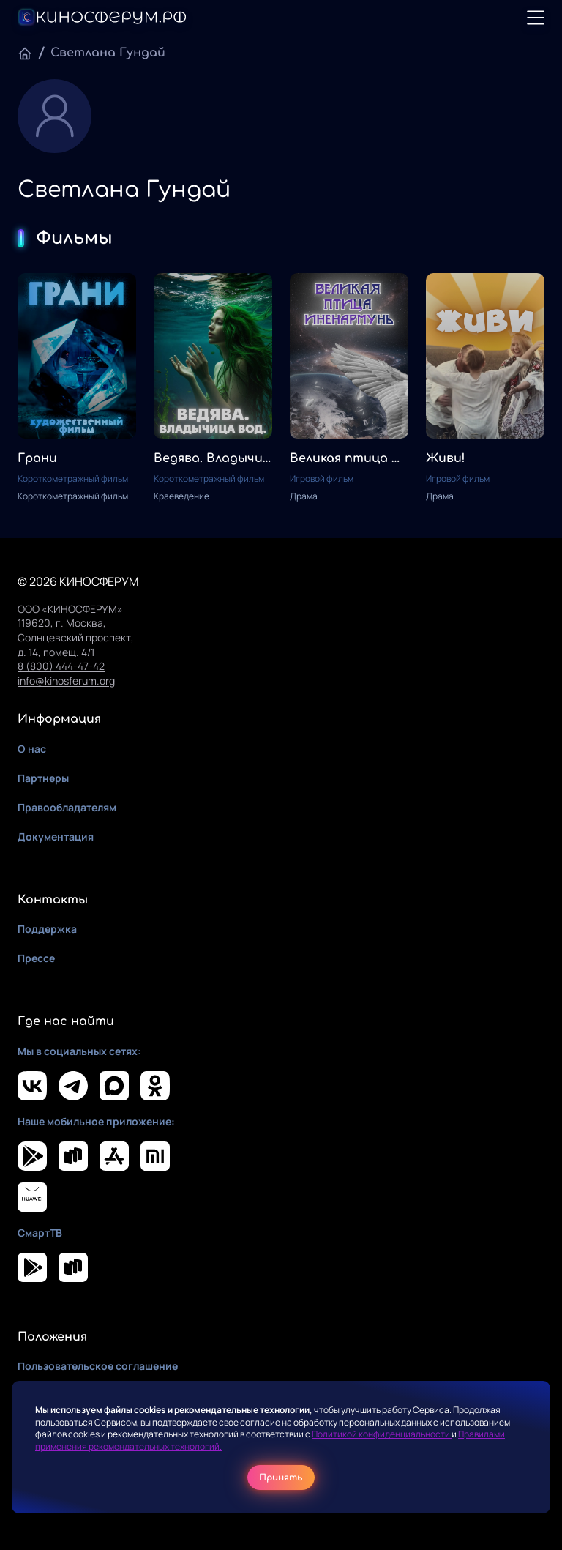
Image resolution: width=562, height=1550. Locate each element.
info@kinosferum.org (66, 681)
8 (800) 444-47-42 (61, 666)
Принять (281, 1477)
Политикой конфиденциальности (382, 1434)
